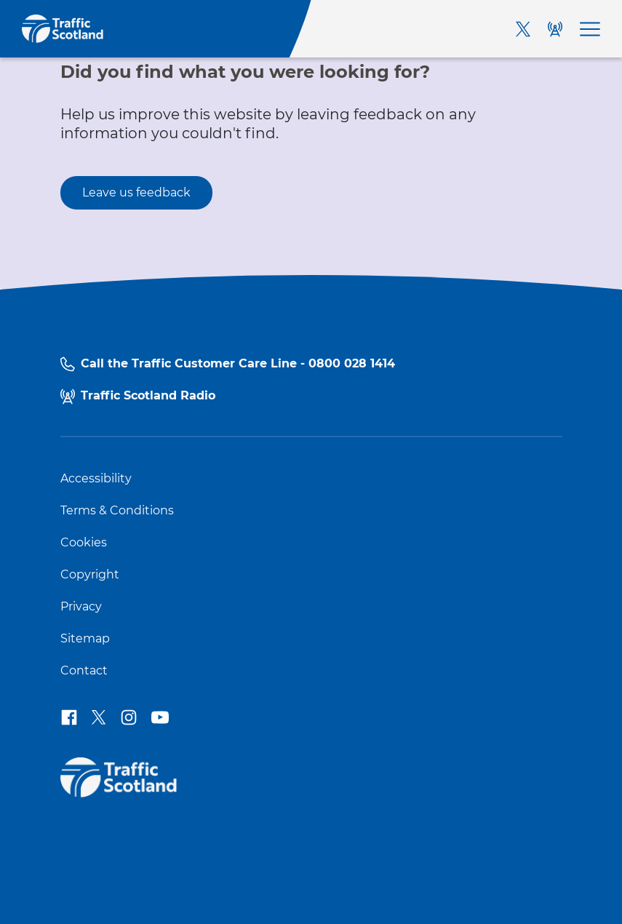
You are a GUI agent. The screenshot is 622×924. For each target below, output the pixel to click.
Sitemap (85, 639)
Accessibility (96, 479)
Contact (84, 671)
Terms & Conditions (117, 511)
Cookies (83, 543)
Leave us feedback (136, 192)
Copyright (89, 575)
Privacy (81, 607)
